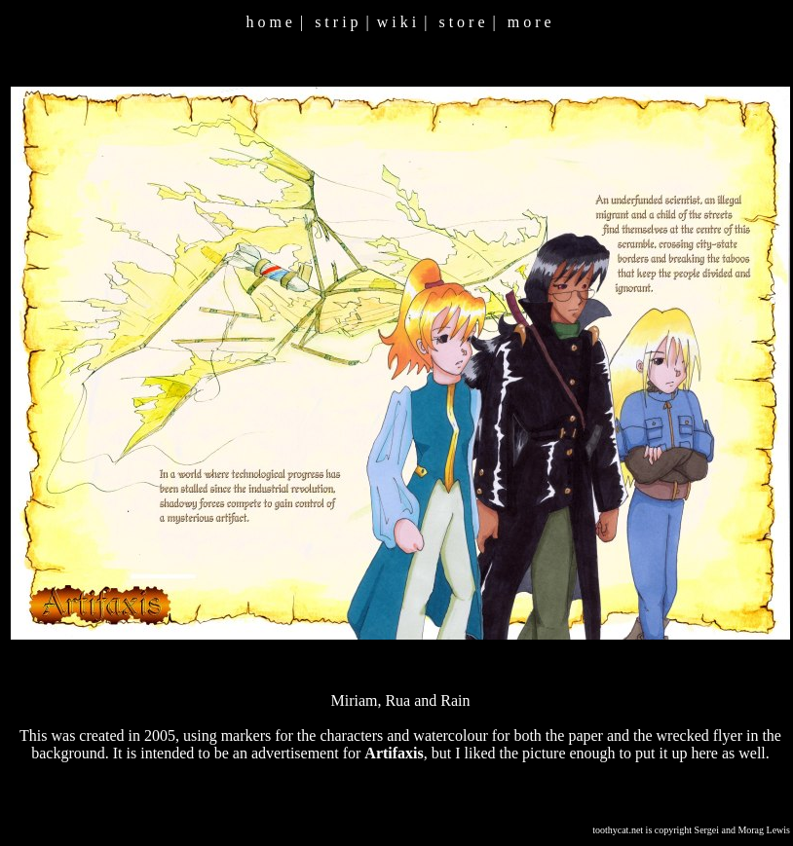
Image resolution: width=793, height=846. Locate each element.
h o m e (268, 22)
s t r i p (336, 22)
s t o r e (461, 22)
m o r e (529, 22)
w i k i (396, 22)
